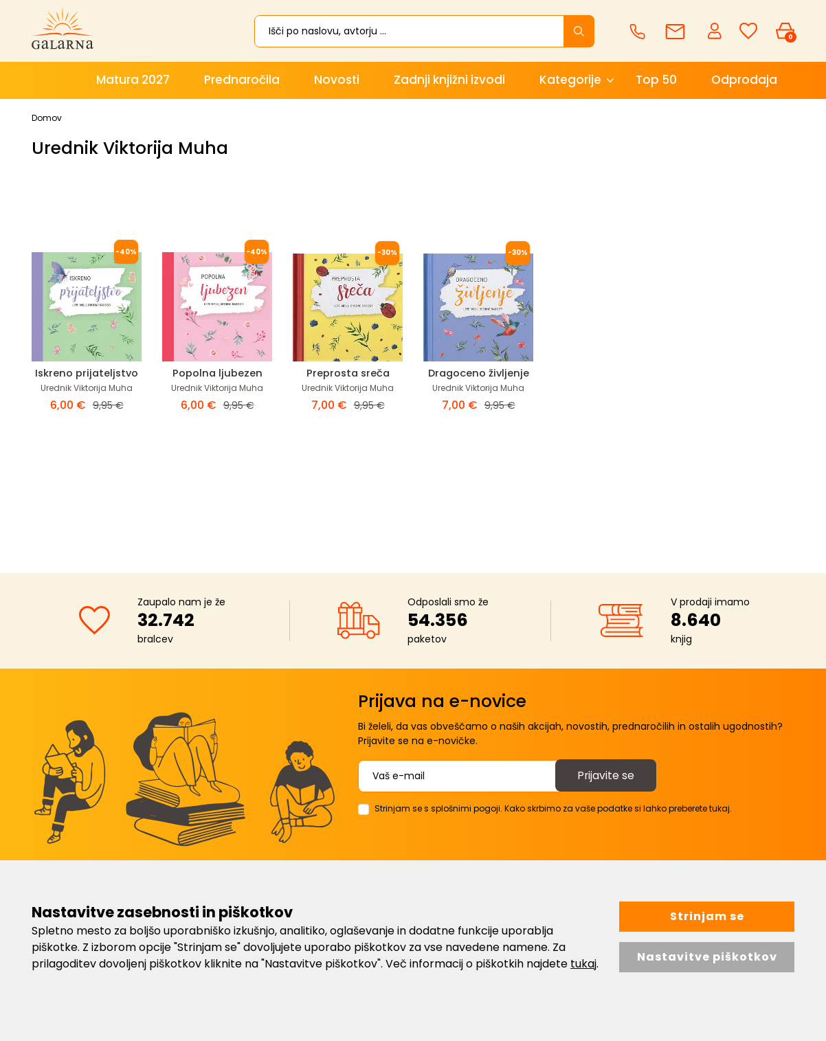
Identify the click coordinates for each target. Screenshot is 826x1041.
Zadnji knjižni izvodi (449, 79)
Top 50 (656, 79)
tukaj (583, 964)
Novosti (336, 79)
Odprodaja (744, 79)
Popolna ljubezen (217, 373)
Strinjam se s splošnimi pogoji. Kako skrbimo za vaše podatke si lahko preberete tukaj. (553, 808)
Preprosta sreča (348, 373)
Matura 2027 (133, 79)
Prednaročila (242, 79)
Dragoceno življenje (479, 373)
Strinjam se (707, 916)
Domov (47, 118)
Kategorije (570, 79)
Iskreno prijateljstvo (86, 373)
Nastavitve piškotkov (707, 957)
